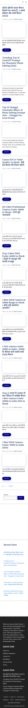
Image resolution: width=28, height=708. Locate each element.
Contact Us (6, 656)
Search (6, 495)
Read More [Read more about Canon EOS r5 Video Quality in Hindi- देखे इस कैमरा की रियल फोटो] (6, 199)
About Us (6, 651)
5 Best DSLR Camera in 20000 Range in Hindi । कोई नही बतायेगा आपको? (14, 304)
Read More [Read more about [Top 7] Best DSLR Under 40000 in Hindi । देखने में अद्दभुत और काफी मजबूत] (6, 292)
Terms (5, 665)
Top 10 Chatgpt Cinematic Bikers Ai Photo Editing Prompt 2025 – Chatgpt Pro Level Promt (13, 113)
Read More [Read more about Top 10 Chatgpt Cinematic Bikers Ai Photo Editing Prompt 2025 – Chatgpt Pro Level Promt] (6, 152)
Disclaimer (6, 659)
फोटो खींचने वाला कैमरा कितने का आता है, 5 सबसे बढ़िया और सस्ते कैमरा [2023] (13, 12)
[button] (23, 2)
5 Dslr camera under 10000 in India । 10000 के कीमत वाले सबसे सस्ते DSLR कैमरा (13, 351)
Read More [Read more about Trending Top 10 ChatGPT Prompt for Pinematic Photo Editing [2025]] (6, 99)
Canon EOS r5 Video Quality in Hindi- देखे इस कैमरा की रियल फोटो (13, 162)
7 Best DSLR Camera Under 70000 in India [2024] (13, 445)
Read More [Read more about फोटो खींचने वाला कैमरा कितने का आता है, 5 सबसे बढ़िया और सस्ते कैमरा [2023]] (6, 50)
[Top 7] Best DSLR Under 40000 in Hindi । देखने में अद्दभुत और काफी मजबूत (13, 258)
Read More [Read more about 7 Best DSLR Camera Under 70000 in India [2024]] (6, 478)
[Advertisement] (14, 522)
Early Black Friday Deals (14, 703)
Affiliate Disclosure (9, 654)
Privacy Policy (7, 662)
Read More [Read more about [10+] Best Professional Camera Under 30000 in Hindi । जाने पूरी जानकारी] (6, 246)
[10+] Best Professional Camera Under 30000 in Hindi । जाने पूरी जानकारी (13, 211)
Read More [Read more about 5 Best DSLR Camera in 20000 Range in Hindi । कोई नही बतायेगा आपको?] (6, 339)
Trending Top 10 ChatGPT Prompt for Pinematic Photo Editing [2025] (12, 62)
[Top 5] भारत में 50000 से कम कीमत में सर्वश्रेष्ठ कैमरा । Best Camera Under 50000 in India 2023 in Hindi (14, 399)
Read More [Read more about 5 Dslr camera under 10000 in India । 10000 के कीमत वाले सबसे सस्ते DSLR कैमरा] (6, 385)
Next (12, 486)
